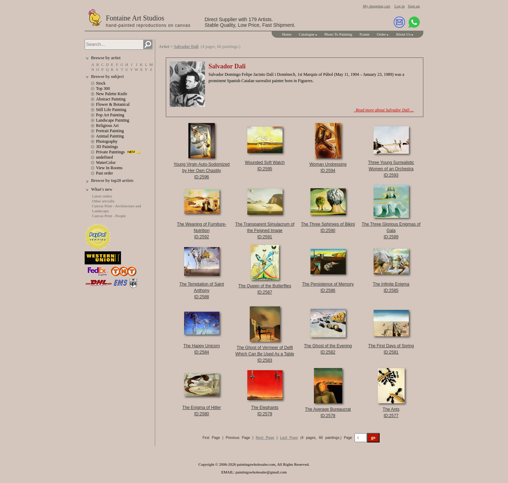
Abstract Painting (111, 99)
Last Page (289, 438)
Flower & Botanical (112, 104)
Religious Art (107, 125)
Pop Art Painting (110, 114)
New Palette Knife (111, 93)
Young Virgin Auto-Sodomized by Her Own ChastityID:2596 (202, 170)
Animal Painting (110, 136)
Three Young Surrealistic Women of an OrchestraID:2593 (391, 169)
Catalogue (307, 34)
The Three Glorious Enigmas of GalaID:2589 (391, 230)
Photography (106, 141)
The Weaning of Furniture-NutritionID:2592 (201, 230)
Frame (364, 34)
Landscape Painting (112, 120)
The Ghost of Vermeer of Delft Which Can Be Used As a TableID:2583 (264, 354)
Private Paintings (110, 151)
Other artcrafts (103, 201)
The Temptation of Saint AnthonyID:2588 (201, 290)
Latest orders (102, 196)
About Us (403, 34)
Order (381, 34)
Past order (104, 173)
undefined (104, 157)
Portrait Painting (110, 130)
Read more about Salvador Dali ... (383, 110)
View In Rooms (109, 167)
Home (286, 34)
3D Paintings (107, 146)
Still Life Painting (111, 109)
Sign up (414, 6)
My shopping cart (376, 6)
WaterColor (106, 162)
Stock (100, 83)
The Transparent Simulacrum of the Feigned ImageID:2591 (264, 230)
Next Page (265, 438)
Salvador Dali (186, 46)
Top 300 (103, 88)
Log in (399, 6)
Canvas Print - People (109, 216)
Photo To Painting (338, 34)
